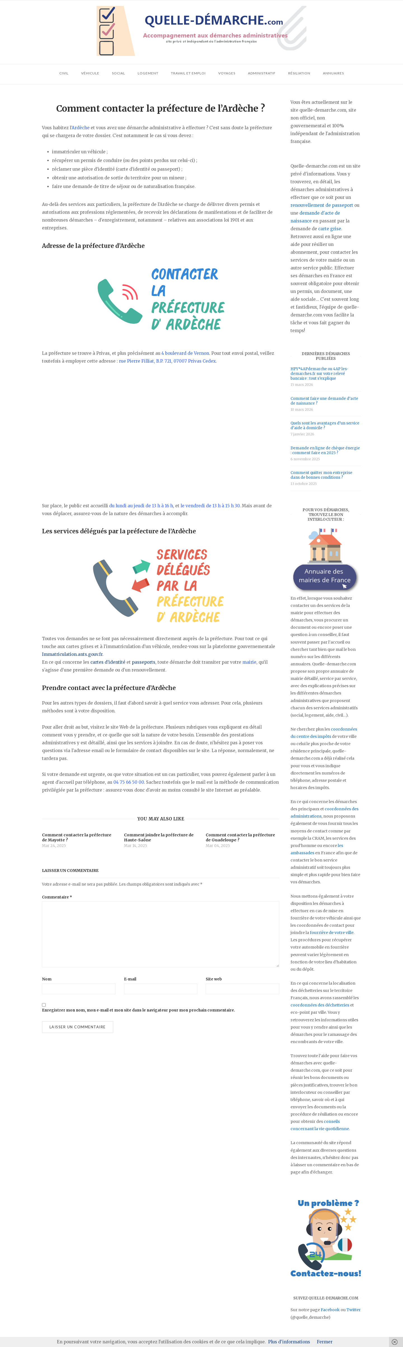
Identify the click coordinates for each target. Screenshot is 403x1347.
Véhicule (90, 73)
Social (118, 73)
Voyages (226, 73)
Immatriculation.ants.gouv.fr (72, 654)
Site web (214, 979)
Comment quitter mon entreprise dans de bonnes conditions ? (321, 475)
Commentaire (57, 897)
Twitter (353, 1309)
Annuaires (333, 73)
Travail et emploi (188, 73)
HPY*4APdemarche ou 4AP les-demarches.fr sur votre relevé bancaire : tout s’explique (319, 374)
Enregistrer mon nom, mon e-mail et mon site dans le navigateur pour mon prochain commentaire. (138, 1010)
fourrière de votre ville (331, 932)
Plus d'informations (289, 1341)
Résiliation (299, 73)
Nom (46, 979)
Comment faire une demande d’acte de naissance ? (324, 401)
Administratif (262, 73)
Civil (64, 73)
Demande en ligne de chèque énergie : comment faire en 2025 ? (325, 450)
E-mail (130, 979)
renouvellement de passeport (321, 205)
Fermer (324, 1341)
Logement (148, 73)
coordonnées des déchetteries (319, 1005)
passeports (143, 662)
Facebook (330, 1309)
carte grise (329, 228)
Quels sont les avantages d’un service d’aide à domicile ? (324, 425)
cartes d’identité (107, 662)
